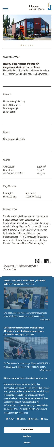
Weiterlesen (45, 319)
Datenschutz (10, 269)
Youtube (45, 419)
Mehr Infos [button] (23, 413)
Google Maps (34, 419)
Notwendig (11, 419)
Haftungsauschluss (26, 266)
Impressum (9, 266)
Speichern (27, 436)
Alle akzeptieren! (27, 430)
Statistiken (22, 419)
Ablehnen (27, 443)
